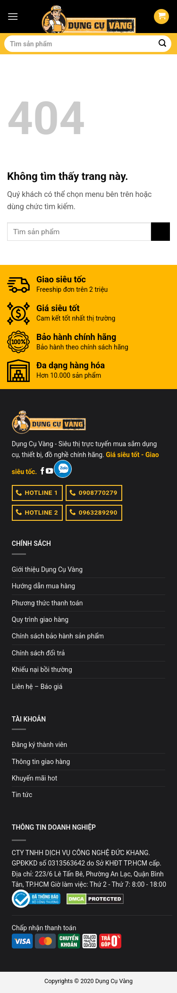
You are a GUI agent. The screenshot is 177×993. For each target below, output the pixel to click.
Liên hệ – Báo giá (37, 686)
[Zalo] (62, 469)
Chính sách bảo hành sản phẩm (58, 636)
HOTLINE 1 (37, 492)
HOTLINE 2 (37, 512)
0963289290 (93, 512)
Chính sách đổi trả (38, 653)
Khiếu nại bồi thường (42, 669)
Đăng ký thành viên (39, 744)
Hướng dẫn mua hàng (43, 586)
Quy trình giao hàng (40, 619)
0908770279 (93, 492)
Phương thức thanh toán (47, 603)
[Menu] (12, 16)
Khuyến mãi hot (34, 778)
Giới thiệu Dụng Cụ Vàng (47, 569)
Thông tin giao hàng (41, 761)
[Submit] (162, 44)
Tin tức (22, 794)
